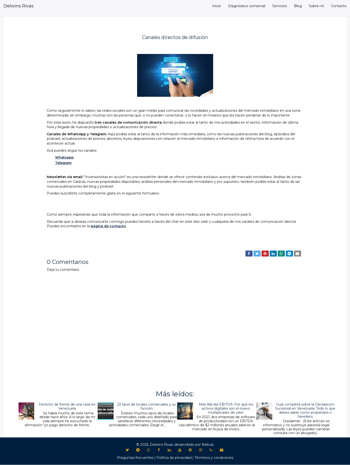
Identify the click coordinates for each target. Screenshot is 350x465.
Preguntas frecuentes (135, 457)
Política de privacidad (174, 457)
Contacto (338, 6)
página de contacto (108, 226)
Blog (298, 6)
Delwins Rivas (19, 6)
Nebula (208, 444)
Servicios (279, 6)
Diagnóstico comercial (246, 6)
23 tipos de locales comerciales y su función (146, 406)
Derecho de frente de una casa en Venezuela (67, 406)
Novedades (59, 243)
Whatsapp (64, 157)
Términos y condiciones (214, 457)
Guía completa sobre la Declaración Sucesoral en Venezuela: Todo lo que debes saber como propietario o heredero (305, 410)
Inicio (216, 6)
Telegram (63, 163)
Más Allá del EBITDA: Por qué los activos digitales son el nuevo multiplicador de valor (226, 408)
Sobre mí (316, 6)
